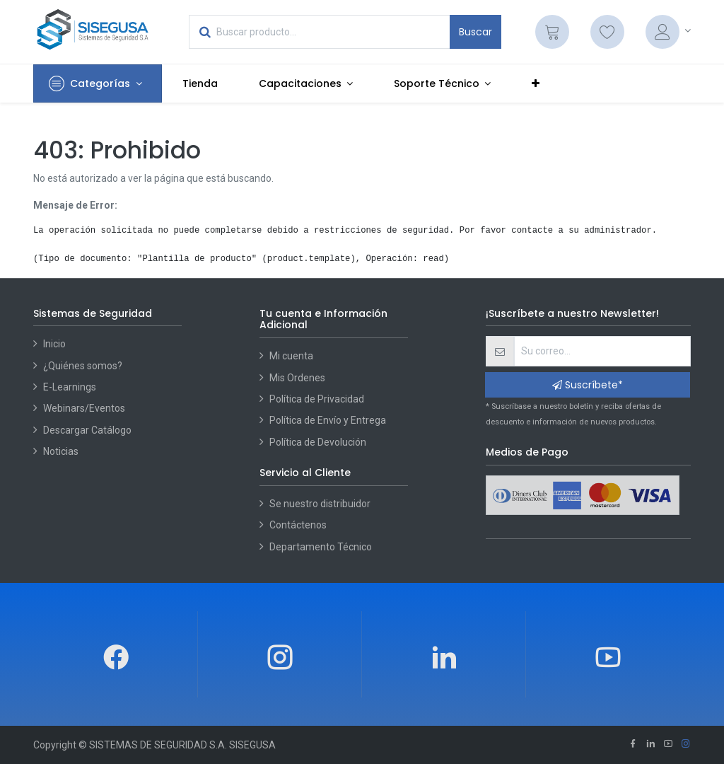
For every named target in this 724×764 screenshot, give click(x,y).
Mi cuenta (291, 355)
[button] (535, 83)
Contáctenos (298, 525)
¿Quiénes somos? (82, 365)
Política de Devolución (317, 442)
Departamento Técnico (320, 546)
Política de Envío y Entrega (327, 420)
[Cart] (552, 32)
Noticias (60, 451)
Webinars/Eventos (84, 408)
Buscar (475, 32)
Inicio (54, 343)
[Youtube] (668, 745)
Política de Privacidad (316, 399)
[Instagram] (686, 745)
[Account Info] (668, 32)
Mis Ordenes (297, 377)
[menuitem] (200, 83)
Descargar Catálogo (87, 430)
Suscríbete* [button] (587, 385)
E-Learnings (69, 387)
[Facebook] (633, 745)
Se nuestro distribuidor (319, 503)
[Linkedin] (650, 745)
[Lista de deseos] (607, 32)
